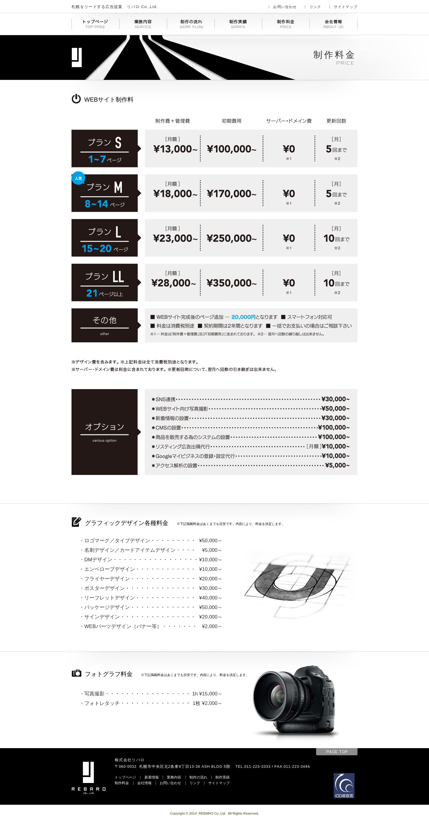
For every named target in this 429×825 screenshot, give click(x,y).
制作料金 (122, 783)
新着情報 (151, 777)
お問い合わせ (285, 7)
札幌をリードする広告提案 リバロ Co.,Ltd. (115, 6)
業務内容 (174, 777)
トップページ (125, 777)
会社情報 (144, 783)
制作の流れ (198, 777)
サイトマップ (346, 7)
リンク (315, 7)
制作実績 (222, 777)
